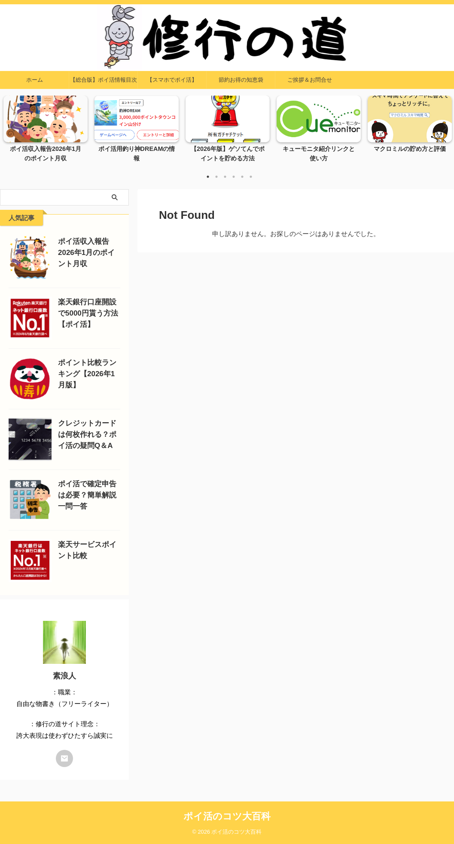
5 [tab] (242, 176)
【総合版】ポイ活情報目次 (103, 80)
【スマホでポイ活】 (172, 80)
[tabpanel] (45, 131)
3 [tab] (225, 176)
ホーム (34, 80)
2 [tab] (216, 176)
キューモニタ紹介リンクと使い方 (318, 149)
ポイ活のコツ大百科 (227, 816)
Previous (11, 127)
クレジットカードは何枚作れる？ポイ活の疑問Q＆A (87, 434)
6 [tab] (251, 176)
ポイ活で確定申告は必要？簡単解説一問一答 (87, 495)
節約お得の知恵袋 (241, 80)
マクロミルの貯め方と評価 (410, 149)
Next (443, 127)
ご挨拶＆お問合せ (309, 80)
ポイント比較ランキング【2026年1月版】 (87, 374)
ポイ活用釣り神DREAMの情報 (136, 149)
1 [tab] (208, 176)
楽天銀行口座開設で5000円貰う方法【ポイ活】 (88, 313)
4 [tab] (233, 176)
